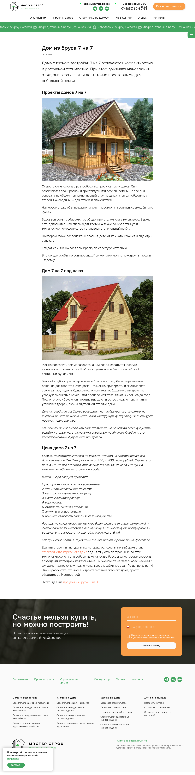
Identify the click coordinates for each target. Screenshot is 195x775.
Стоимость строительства (157, 710)
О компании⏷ (38, 17)
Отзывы (142, 17)
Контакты (159, 17)
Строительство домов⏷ (94, 17)
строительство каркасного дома (64, 553)
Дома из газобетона (25, 700)
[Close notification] (50, 750)
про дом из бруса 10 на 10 (81, 583)
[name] (151, 619)
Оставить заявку (151, 648)
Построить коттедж (154, 705)
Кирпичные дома (66, 700)
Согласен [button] (16, 765)
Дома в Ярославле (155, 700)
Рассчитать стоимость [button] (169, 6)
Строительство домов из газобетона (31, 705)
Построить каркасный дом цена (116, 714)
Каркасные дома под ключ (113, 710)
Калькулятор (124, 17)
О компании (20, 682)
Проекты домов (63, 17)
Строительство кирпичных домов (73, 705)
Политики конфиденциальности (159, 640)
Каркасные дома (110, 700)
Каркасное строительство (113, 705)
